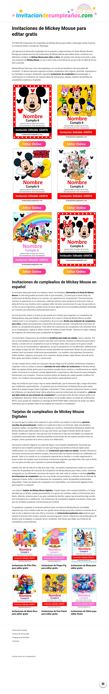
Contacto (15, 641)
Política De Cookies (19, 630)
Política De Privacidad (20, 634)
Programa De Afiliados (20, 637)
